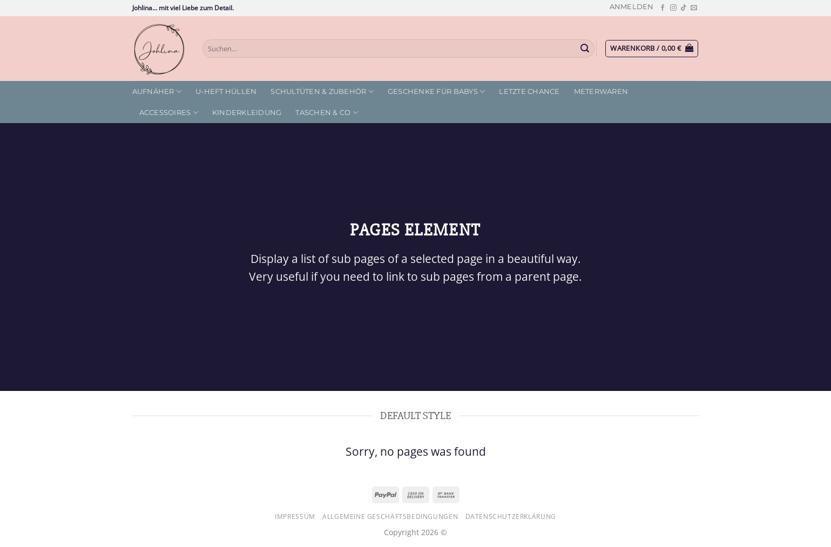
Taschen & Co (326, 112)
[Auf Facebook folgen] (662, 8)
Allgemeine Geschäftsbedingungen (390, 516)
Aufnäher (157, 91)
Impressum (295, 516)
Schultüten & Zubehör (322, 91)
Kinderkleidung (247, 113)
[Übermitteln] (585, 48)
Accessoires (168, 112)
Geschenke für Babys (436, 91)
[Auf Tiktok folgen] (683, 8)
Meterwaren (601, 91)
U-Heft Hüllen (225, 91)
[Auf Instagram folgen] (673, 8)
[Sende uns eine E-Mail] (694, 8)
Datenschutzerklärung (510, 516)
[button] (632, 6)
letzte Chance (529, 91)
